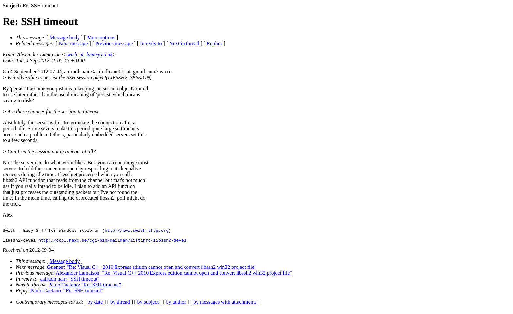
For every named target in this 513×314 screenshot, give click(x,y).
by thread (120, 305)
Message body (65, 37)
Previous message (114, 43)
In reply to (151, 43)
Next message (73, 43)
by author (176, 305)
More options (101, 37)
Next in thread (184, 43)
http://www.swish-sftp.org (136, 232)
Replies (214, 43)
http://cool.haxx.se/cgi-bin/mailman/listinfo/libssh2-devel (112, 244)
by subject (148, 305)
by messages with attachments (224, 305)
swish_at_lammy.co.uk (89, 54)
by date (95, 305)
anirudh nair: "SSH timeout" (70, 283)
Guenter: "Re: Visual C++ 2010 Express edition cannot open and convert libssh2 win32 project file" (151, 271)
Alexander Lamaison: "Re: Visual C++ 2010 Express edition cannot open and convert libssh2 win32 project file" (174, 277)
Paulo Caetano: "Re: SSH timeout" (84, 288)
